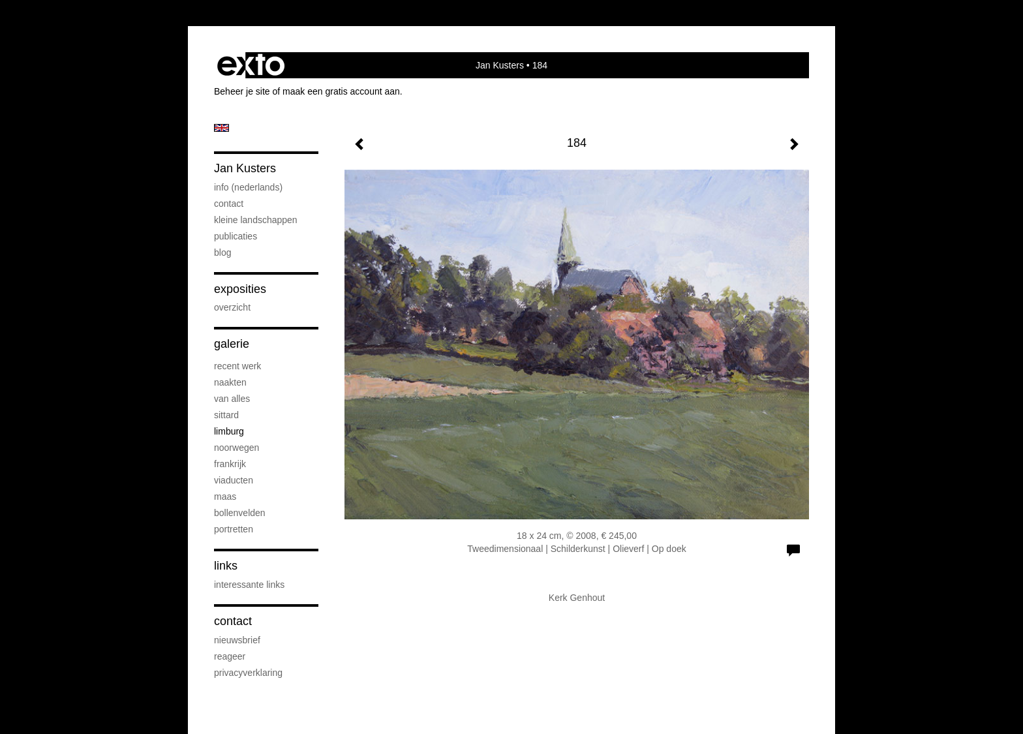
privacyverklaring (248, 672)
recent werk (237, 366)
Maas (225, 496)
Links (225, 565)
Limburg (229, 431)
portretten (233, 529)
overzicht (232, 307)
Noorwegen (236, 447)
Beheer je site (242, 91)
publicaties (235, 236)
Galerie (231, 343)
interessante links (249, 584)
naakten (230, 382)
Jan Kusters (500, 65)
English (221, 128)
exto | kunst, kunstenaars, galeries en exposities (251, 65)
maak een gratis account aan (341, 91)
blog (222, 252)
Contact (233, 621)
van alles (232, 398)
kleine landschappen (256, 220)
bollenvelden (240, 513)
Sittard (226, 415)
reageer (229, 656)
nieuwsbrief (237, 640)
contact (228, 203)
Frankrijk (230, 464)
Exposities (240, 289)
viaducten (233, 480)
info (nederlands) (248, 187)
